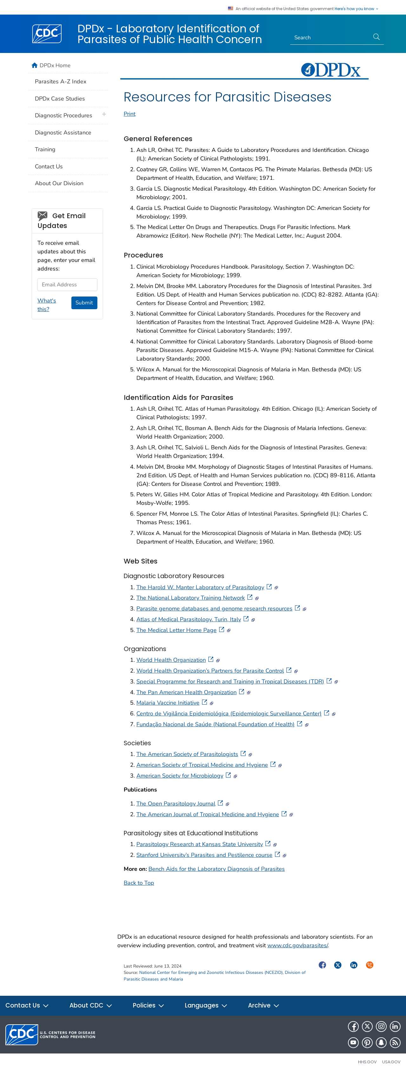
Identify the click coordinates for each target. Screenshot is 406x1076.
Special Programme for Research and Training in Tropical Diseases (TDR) (234, 681)
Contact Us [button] (27, 1005)
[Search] (330, 38)
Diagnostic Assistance (63, 132)
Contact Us (49, 166)
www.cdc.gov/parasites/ (297, 945)
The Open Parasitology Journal (180, 803)
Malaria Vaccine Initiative (172, 703)
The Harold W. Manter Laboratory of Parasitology (204, 587)
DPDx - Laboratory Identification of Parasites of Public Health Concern (169, 34)
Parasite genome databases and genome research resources (218, 608)
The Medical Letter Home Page (181, 630)
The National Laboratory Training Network (195, 598)
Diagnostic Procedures (63, 115)
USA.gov (391, 1062)
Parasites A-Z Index (60, 81)
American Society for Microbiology (184, 775)
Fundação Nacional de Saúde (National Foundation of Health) (220, 724)
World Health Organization (175, 660)
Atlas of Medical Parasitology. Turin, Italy (193, 619)
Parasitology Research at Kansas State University (204, 844)
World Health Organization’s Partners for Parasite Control (214, 671)
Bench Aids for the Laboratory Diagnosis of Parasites (216, 869)
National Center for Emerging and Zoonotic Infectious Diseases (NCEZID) (211, 972)
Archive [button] (264, 1005)
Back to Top (139, 883)
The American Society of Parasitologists (191, 754)
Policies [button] (149, 1005)
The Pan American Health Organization (191, 692)
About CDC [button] (91, 1005)
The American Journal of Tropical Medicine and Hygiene (212, 814)
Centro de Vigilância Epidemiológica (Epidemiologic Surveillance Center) (233, 713)
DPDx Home (55, 65)
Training (45, 149)
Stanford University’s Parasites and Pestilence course (208, 855)
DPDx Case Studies (60, 98)
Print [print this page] (129, 114)
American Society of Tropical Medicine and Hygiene (206, 765)
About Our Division (59, 183)
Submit (84, 302)
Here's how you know (357, 9)
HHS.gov (367, 1062)
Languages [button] (206, 1005)
